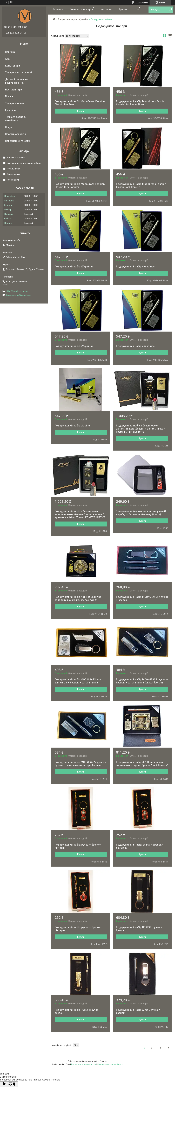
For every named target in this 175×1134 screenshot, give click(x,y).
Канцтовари (12, 65)
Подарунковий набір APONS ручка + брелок (138, 1011)
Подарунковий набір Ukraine (72, 425)
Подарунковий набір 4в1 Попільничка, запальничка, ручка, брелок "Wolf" (78, 598)
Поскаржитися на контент (83, 1064)
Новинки (10, 52)
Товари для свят (15, 103)
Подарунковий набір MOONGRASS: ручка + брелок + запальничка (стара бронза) (142, 681)
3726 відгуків (142, 2)
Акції (8, 59)
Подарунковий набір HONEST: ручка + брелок (139, 929)
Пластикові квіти (15, 134)
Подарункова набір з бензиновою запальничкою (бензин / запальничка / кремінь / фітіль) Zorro (140, 428)
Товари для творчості (18, 72)
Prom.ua (103, 1061)
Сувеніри (83, 19)
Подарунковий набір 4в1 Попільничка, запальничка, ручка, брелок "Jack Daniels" (142, 764)
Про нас (123, 9)
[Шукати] (170, 9)
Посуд (8, 127)
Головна (58, 9)
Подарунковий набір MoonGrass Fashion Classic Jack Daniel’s (80, 185)
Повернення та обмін (18, 141)
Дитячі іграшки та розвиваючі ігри (16, 81)
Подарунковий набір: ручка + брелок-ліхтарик (78, 846)
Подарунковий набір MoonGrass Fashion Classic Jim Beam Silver (141, 103)
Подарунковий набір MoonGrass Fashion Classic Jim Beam (80, 103)
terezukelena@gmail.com (18, 295)
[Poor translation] (12, 1084)
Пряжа (9, 96)
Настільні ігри (13, 89)
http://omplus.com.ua (17, 291)
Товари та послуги (81, 9)
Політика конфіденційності (110, 1064)
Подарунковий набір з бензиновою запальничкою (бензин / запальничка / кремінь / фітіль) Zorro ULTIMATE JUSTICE (80, 514)
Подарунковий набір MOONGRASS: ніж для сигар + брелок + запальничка (78, 681)
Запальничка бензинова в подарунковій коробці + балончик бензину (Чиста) (141, 513)
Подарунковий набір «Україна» (74, 266)
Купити (80, 111)
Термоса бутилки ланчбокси (15, 118)
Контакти (106, 9)
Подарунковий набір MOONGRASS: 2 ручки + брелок (142, 598)
